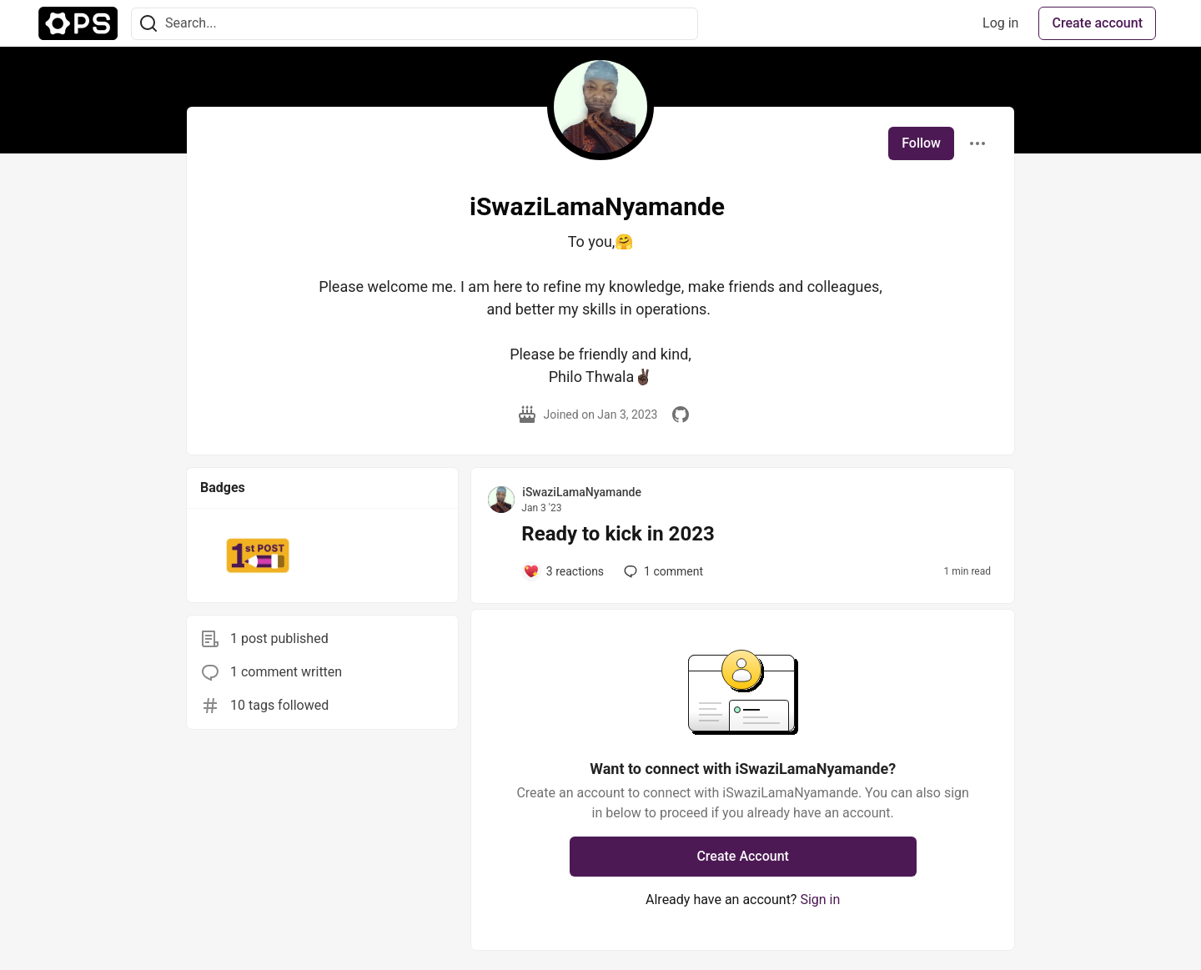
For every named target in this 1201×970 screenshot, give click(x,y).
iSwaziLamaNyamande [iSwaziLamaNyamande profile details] (581, 492)
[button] (258, 555)
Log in (1000, 23)
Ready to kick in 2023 (617, 533)
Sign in (820, 899)
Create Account (742, 856)
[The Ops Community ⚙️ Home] (78, 23)
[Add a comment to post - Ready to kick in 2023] (563, 571)
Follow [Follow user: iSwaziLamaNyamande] (921, 143)
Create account (1097, 23)
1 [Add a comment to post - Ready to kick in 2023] (662, 571)
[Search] (148, 23)
